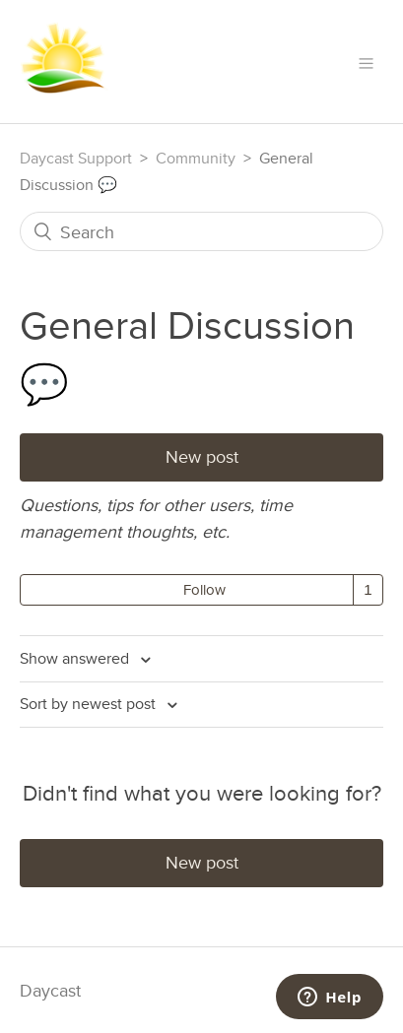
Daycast (50, 990)
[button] (366, 61)
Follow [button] (204, 589)
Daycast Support (76, 158)
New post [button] (202, 456)
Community (195, 158)
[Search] (201, 231)
